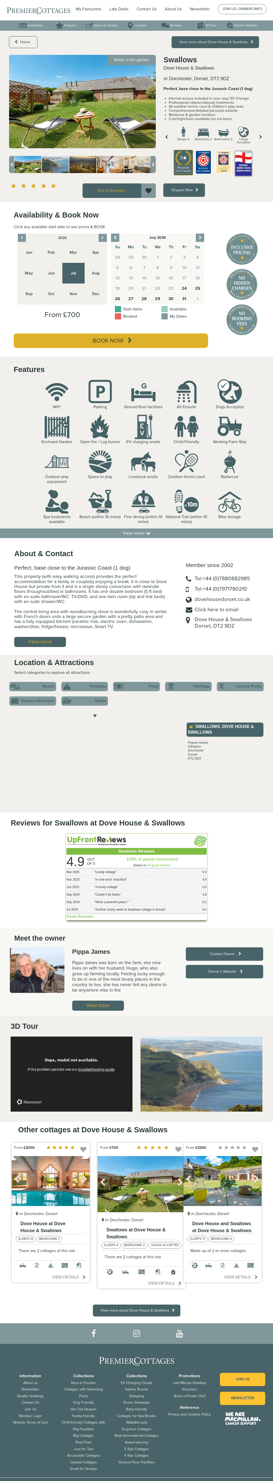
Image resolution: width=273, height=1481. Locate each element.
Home (22, 42)
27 (130, 298)
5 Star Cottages (136, 1449)
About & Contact (101, 25)
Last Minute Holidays (189, 1383)
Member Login (30, 1416)
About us (30, 1383)
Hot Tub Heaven (83, 1409)
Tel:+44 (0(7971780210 (221, 589)
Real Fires (84, 1442)
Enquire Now (185, 190)
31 (184, 298)
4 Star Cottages (136, 1455)
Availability (31, 25)
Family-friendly (83, 1416)
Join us (242, 1379)
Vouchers (189, 1389)
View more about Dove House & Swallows (216, 42)
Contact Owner (225, 954)
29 (157, 298)
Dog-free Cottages (136, 1429)
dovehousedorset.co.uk (222, 599)
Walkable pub (136, 1422)
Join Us (30, 1409)
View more (137, 533)
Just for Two (83, 1449)
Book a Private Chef (189, 1396)
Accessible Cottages (83, 1455)
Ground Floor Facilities (137, 1462)
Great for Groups (83, 1469)
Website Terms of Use (30, 1422)
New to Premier (83, 1383)
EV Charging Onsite (136, 1383)
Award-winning (136, 1442)
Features (66, 25)
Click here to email (217, 609)
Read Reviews (80, 916)
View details (69, 1277)
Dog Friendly (83, 1402)
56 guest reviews (159, 865)
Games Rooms (136, 1389)
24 (184, 288)
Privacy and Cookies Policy (189, 1414)
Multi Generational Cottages (136, 1435)
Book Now (112, 340)
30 (170, 298)
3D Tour (207, 25)
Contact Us (147, 9)
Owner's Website (242, 25)
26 (117, 298)
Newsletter (30, 1389)
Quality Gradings (30, 1396)
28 (144, 298)
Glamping (136, 1396)
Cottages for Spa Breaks (136, 1416)
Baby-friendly (136, 1409)
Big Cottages (83, 1435)
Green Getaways (136, 1402)
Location (136, 25)
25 (197, 288)
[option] (82, 101)
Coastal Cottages (83, 1462)
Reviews (171, 25)
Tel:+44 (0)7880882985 (222, 578)
